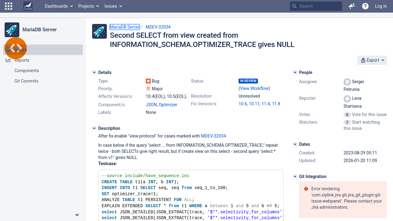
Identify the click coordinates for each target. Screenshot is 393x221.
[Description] (94, 128)
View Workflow (254, 88)
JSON (151, 104)
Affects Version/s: (115, 96)
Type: (103, 81)
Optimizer (168, 104)
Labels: (105, 112)
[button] (8, 6)
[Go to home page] (28, 6)
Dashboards (56, 6)
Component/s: (112, 104)
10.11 (254, 103)
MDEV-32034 (158, 27)
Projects (86, 6)
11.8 (276, 103)
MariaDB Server (39, 30)
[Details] (94, 72)
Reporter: (308, 98)
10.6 (243, 103)
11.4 (266, 103)
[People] (295, 72)
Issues (110, 6)
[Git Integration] (295, 176)
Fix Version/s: (204, 103)
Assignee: (308, 81)
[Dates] (295, 144)
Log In (381, 6)
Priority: (105, 88)
